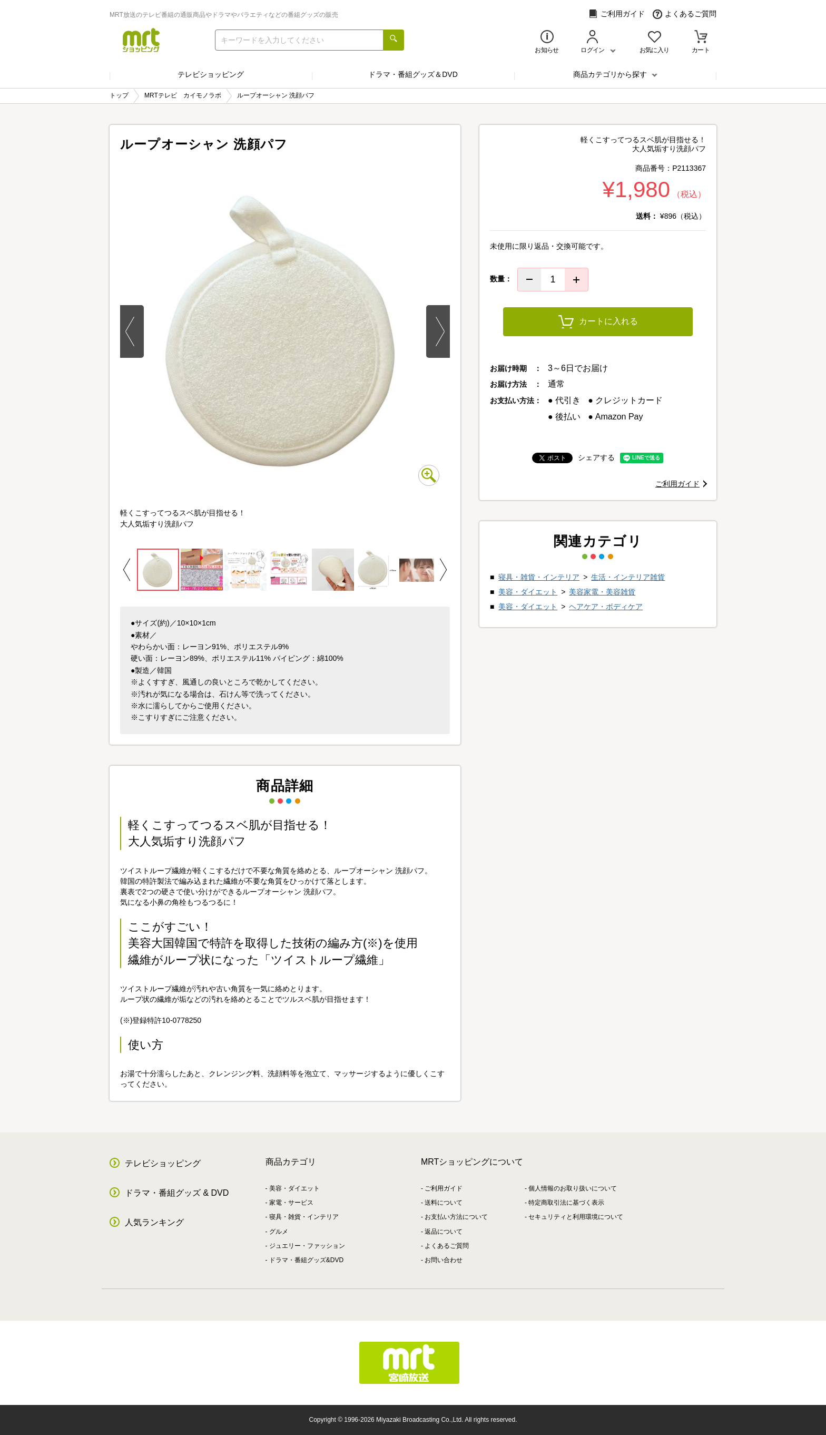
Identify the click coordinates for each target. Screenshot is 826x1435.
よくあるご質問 (684, 14)
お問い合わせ (444, 1260)
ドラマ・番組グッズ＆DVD (413, 74)
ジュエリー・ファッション (307, 1245)
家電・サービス (291, 1202)
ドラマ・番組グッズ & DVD (177, 1192)
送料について (444, 1202)
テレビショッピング (211, 74)
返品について (444, 1231)
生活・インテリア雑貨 (628, 577)
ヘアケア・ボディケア (606, 606)
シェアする (596, 457)
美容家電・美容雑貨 (602, 592)
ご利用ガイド (616, 14)
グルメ (278, 1231)
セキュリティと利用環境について (575, 1217)
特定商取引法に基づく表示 (566, 1202)
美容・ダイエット (527, 592)
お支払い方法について (456, 1217)
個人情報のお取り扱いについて (572, 1188)
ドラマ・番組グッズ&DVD (306, 1260)
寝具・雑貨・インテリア (538, 577)
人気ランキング (154, 1222)
